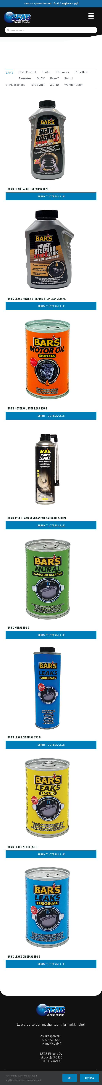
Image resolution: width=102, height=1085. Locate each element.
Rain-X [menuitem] (54, 78)
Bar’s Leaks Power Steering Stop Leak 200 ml (36, 298)
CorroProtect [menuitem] (27, 72)
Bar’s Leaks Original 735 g (24, 737)
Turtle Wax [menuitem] (37, 84)
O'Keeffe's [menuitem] (81, 72)
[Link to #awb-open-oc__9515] (91, 16)
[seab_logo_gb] (17, 12)
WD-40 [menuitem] (54, 84)
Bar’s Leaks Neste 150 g (22, 847)
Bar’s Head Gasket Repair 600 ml (28, 189)
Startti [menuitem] (68, 78)
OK (70, 1078)
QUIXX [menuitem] (41, 78)
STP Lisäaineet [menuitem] (15, 84)
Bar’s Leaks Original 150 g (23, 956)
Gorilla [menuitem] (46, 72)
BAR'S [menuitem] (9, 72)
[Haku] (8, 30)
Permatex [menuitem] (25, 78)
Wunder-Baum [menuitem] (73, 84)
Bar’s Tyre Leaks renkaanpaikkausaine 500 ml (37, 518)
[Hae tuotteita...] (51, 30)
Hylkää (89, 1078)
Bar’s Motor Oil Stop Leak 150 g (27, 408)
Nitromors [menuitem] (62, 72)
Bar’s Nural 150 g (18, 627)
